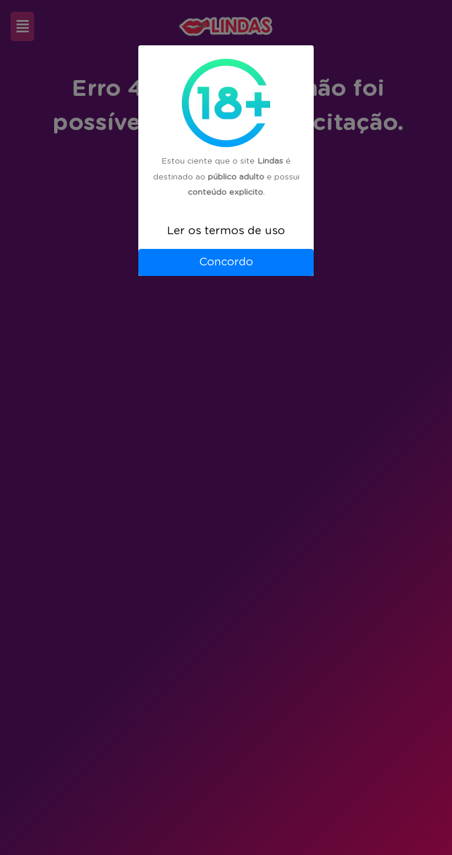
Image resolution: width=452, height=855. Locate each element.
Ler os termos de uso (226, 231)
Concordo (226, 262)
